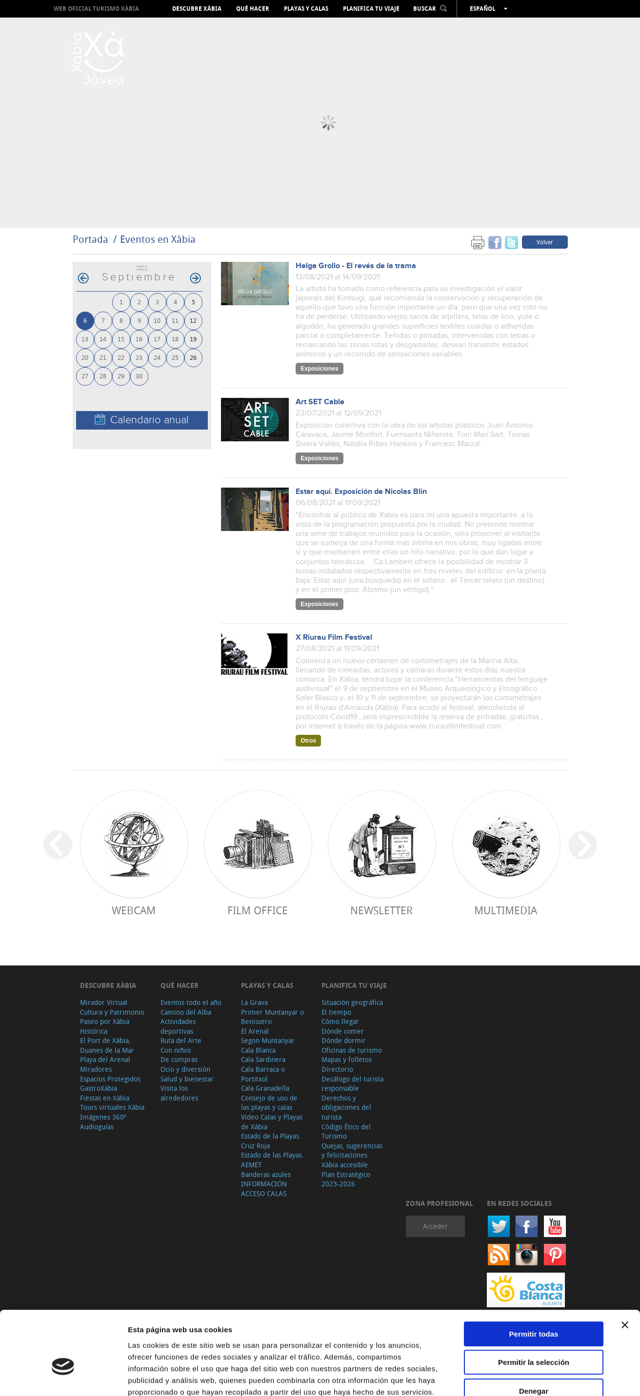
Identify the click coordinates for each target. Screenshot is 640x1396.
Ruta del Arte (180, 1040)
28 (103, 376)
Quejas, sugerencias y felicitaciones (351, 1150)
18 (175, 338)
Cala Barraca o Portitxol (263, 1073)
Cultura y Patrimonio (112, 1012)
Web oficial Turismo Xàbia (96, 8)
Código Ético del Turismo (346, 1131)
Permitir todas (534, 1277)
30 (139, 376)
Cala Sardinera (263, 1059)
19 (193, 338)
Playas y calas (306, 9)
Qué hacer (252, 9)
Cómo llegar (340, 1021)
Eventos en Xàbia (158, 239)
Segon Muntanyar (268, 1040)
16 (139, 338)
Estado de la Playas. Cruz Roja (271, 1140)
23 (139, 357)
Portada (90, 239)
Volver (545, 242)
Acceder (435, 1226)
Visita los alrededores (179, 1092)
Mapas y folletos (346, 1059)
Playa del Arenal (105, 1059)
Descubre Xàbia (196, 9)
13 (84, 338)
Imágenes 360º (103, 1116)
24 (157, 357)
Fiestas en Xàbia (104, 1097)
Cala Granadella (265, 1088)
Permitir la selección (533, 1305)
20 (84, 357)
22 (121, 357)
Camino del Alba (185, 1012)
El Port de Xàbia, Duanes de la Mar (107, 1045)
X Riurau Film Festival (334, 637)
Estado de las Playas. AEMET (272, 1159)
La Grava (254, 1002)
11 (175, 320)
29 (121, 376)
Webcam (134, 910)
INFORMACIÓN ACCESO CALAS (264, 1188)
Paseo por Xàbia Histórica (104, 1026)
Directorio (337, 1069)
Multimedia (505, 910)
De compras (179, 1059)
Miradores (96, 1069)
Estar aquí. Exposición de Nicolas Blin (361, 491)
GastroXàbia (98, 1088)
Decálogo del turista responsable (352, 1083)
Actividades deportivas (178, 1026)
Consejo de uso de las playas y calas (269, 1102)
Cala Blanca (258, 1050)
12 (193, 320)
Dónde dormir (343, 1040)
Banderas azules (266, 1174)
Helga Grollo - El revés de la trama (356, 266)
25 (175, 357)
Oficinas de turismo (351, 1050)
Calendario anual (142, 419)
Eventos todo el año (190, 1002)
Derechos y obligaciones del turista (346, 1107)
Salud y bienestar (187, 1078)
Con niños (175, 1050)
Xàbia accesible (344, 1164)
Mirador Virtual (103, 1002)
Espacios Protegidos (110, 1078)
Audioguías (97, 1126)
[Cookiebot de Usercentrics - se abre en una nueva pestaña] (63, 1377)
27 (84, 376)
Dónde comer (342, 1031)
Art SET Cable (320, 402)
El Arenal (255, 1031)
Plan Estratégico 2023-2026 (345, 1179)
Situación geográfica (352, 1002)
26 (193, 357)
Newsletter (381, 910)
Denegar (533, 1334)
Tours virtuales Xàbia (112, 1107)
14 (103, 338)
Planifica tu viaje (371, 9)
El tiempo (336, 1012)
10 (157, 320)
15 (121, 338)
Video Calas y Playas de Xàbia (271, 1121)
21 (103, 357)
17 (157, 338)
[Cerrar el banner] (624, 1267)
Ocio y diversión (185, 1069)
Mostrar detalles (528, 1377)
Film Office (257, 910)
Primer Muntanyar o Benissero (272, 1016)
